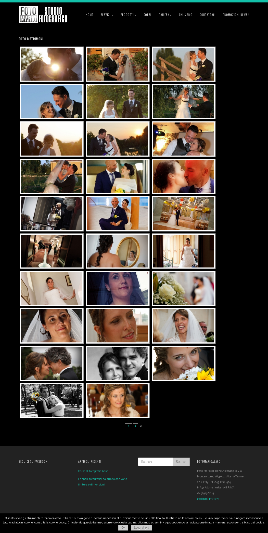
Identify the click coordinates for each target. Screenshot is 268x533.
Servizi (107, 15)
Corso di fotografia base (93, 470)
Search (181, 462)
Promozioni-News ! (236, 15)
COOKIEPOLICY (208, 498)
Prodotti (128, 15)
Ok (123, 527)
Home (89, 15)
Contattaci (208, 15)
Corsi (147, 15)
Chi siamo (185, 15)
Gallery (165, 15)
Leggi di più (141, 527)
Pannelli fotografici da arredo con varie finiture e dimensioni (102, 481)
